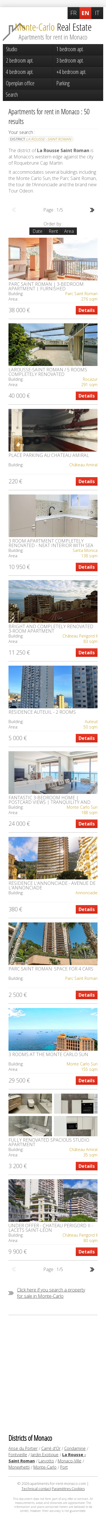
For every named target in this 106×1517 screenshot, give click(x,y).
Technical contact (36, 1488)
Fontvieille (17, 1454)
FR (73, 13)
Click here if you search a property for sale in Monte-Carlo (51, 1293)
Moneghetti (19, 1467)
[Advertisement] (53, 1374)
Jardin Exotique (45, 1454)
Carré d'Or (50, 1448)
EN (85, 13)
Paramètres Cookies (68, 1488)
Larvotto (46, 1461)
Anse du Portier (23, 1448)
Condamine (75, 1448)
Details (87, 310)
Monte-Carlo (45, 1467)
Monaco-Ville (69, 1461)
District (40, 139)
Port (64, 1467)
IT (97, 13)
